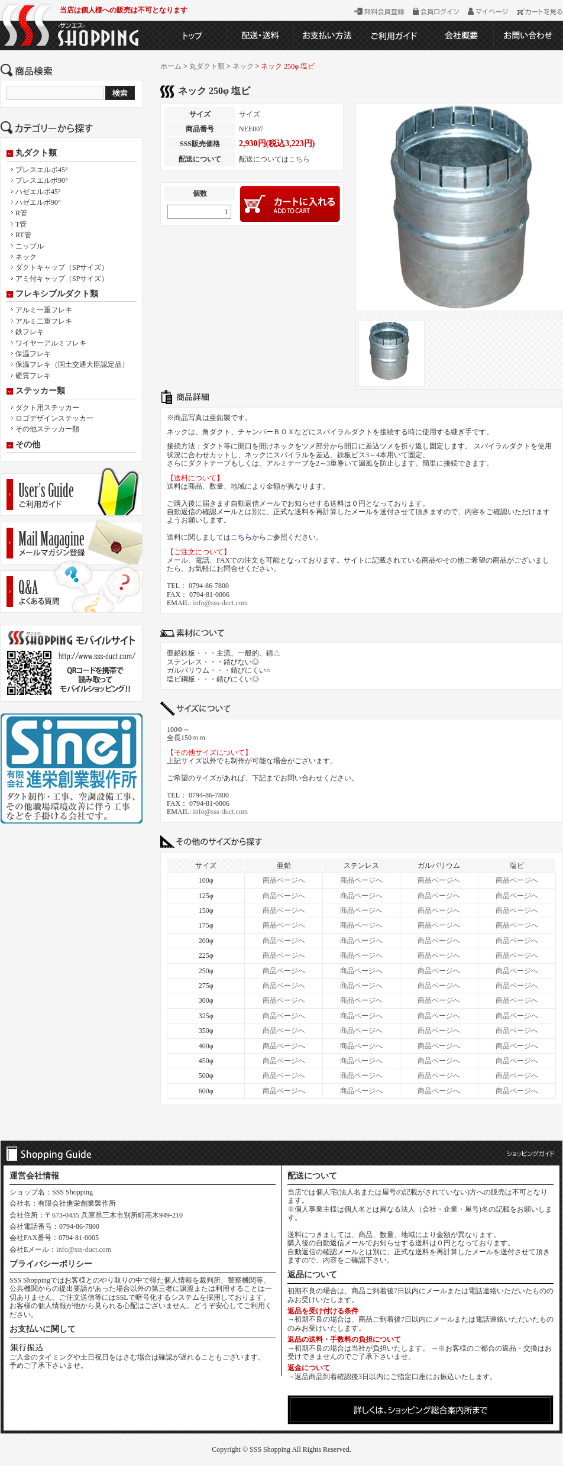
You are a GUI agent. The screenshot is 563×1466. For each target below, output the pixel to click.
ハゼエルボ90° (38, 202)
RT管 (23, 235)
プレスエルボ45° (41, 170)
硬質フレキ (33, 376)
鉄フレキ (29, 332)
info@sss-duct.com (220, 603)
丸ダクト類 (36, 153)
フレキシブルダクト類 (56, 294)
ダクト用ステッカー (47, 407)
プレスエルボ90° (41, 180)
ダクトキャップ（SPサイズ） (61, 267)
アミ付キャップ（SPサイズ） (61, 279)
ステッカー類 (40, 391)
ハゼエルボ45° (38, 192)
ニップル (29, 246)
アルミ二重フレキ (43, 321)
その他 (27, 445)
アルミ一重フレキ (43, 310)
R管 (21, 213)
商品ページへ (284, 880)
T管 (21, 224)
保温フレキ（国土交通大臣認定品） (72, 364)
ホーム (171, 66)
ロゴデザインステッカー (54, 418)
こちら (299, 159)
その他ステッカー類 (47, 429)
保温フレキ (33, 354)
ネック (26, 257)
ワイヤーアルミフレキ (50, 343)
